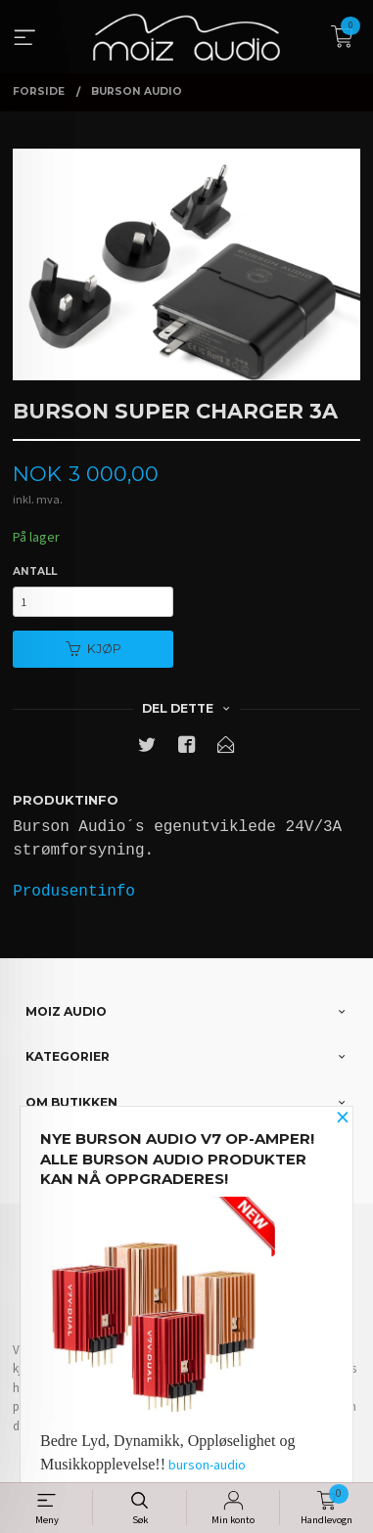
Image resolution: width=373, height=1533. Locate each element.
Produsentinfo (74, 891)
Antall (35, 571)
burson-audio (207, 1464)
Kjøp (93, 648)
